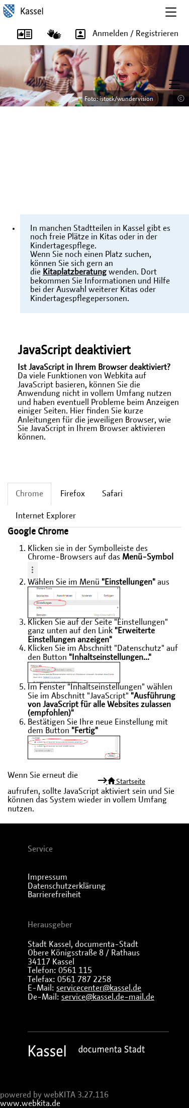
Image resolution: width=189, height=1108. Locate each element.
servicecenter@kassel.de (98, 988)
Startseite (125, 781)
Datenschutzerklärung (67, 886)
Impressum (47, 877)
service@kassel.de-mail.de (107, 997)
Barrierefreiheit (54, 895)
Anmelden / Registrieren (123, 34)
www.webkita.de (30, 1103)
